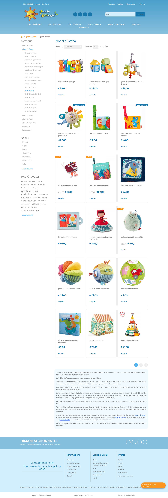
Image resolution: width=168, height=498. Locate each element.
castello (33, 184)
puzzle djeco (32, 207)
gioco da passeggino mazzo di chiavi (132, 83)
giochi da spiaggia (31, 108)
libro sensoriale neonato (99, 185)
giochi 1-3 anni (28, 49)
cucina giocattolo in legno (33, 80)
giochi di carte (44, 194)
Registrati (111, 4)
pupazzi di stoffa (30, 87)
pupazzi (43, 204)
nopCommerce (130, 495)
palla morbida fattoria (129, 289)
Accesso (120, 4)
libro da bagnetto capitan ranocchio (68, 341)
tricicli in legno (29, 73)
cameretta (26, 126)
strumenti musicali (27, 210)
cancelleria (25, 185)
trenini (38, 210)
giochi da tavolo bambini (33, 94)
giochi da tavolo (29, 194)
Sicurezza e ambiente (125, 476)
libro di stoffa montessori (68, 237)
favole (23, 188)
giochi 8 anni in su (29, 123)
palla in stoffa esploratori (99, 289)
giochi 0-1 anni (28, 45)
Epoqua (25, 142)
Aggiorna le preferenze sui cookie (84, 495)
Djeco (24, 149)
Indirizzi (120, 466)
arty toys (32, 181)
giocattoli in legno (30, 53)
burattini (40, 181)
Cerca (140, 14)
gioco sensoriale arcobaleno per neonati (69, 135)
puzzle (23, 207)
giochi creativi (29, 191)
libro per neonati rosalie (67, 185)
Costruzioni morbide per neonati (99, 83)
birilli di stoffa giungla (66, 82)
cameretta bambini (31, 111)
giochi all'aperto (33, 188)
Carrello (121, 469)
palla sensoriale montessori (69, 289)
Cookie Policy (71, 469)
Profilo (120, 460)
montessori (25, 204)
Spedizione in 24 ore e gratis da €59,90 (149, 485)
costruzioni (41, 185)
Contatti (37, 4)
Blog (94, 468)
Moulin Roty (26, 160)
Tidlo (24, 164)
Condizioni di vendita (74, 466)
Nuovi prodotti (97, 475)
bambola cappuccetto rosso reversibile (100, 238)
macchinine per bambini (32, 77)
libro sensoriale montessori (131, 185)
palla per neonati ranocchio (132, 237)
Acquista (61, 95)
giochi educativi (28, 201)
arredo (24, 181)
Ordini (120, 463)
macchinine (42, 201)
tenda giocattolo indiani (130, 340)
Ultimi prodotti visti (99, 472)
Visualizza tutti (27, 169)
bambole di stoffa (30, 84)
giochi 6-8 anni (28, 119)
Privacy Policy (71, 473)
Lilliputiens (26, 157)
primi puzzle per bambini (33, 63)
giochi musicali (29, 97)
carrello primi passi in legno (34, 67)
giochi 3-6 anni (28, 115)
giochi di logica (26, 197)
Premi (95, 478)
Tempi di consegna (73, 463)
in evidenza (26, 130)
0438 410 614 (28, 4)
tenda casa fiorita (96, 340)
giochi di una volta (40, 197)
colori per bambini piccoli (33, 101)
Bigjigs (24, 146)
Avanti (146, 365)
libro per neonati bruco (98, 134)
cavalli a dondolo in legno (33, 70)
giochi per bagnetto (31, 104)
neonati (35, 204)
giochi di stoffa (29, 91)
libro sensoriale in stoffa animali (130, 135)
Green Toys (26, 153)
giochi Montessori (30, 56)
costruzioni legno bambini (33, 60)
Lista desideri (122, 473)
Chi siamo (45, 4)
